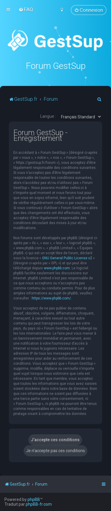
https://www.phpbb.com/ (51, 298)
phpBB (34, 499)
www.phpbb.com (57, 268)
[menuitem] (26, 9)
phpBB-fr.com (39, 504)
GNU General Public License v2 (67, 258)
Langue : (48, 115)
